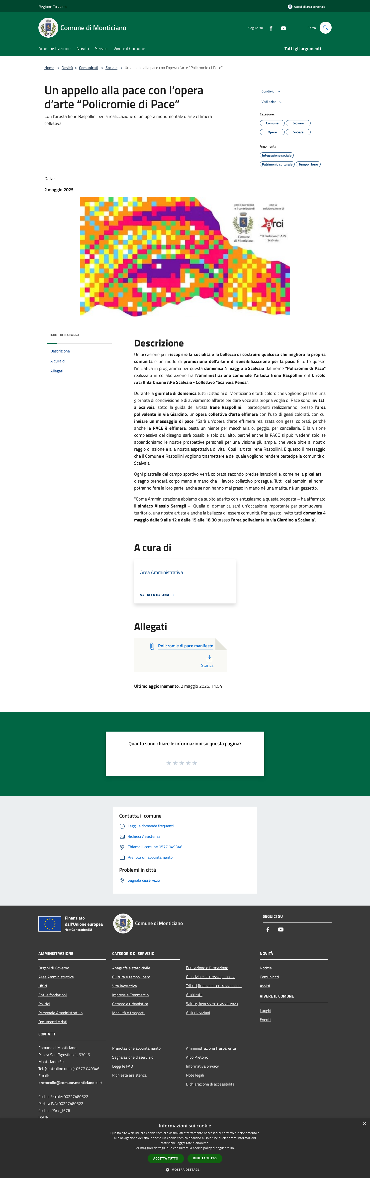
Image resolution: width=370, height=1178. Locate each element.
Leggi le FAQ (122, 1066)
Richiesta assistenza (129, 1075)
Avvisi (265, 986)
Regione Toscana (52, 6)
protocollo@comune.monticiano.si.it (70, 1083)
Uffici (42, 986)
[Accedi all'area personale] (306, 6)
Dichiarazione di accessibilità (210, 1084)
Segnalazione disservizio (132, 1057)
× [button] (364, 1124)
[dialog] (185, 1148)
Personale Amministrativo (60, 1013)
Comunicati (88, 68)
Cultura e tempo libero (131, 977)
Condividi (272, 91)
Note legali (195, 1075)
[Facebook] (269, 27)
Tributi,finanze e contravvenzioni (214, 986)
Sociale (111, 68)
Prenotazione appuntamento (136, 1048)
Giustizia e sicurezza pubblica (210, 977)
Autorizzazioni (198, 1012)
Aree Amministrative (56, 977)
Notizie (266, 968)
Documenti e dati (52, 1022)
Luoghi (265, 1010)
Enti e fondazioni (52, 995)
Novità (67, 68)
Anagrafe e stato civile (131, 968)
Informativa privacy (202, 1066)
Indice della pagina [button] (64, 335)
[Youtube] (281, 27)
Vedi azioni (273, 102)
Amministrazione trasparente (211, 1048)
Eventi (265, 1019)
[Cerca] (326, 28)
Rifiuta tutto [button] (205, 1158)
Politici (44, 1004)
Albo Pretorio (197, 1057)
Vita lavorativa (124, 986)
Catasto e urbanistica (130, 1004)
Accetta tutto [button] (165, 1158)
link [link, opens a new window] (233, 1148)
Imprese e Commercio (130, 995)
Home (49, 68)
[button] (185, 1169)
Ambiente (194, 995)
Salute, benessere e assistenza (212, 1004)
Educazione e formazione (207, 968)
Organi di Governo (53, 968)
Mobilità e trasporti (128, 1013)
